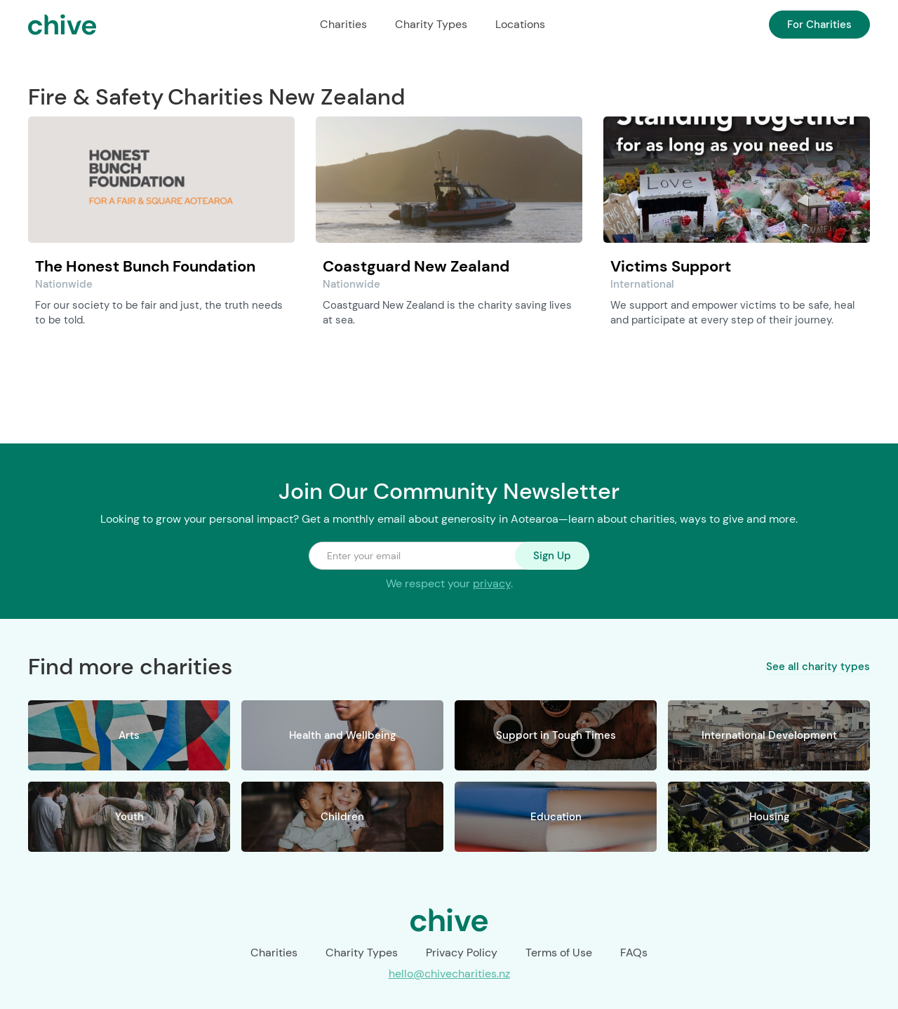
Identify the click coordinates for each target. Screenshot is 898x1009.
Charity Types (431, 24)
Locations (520, 24)
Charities (343, 24)
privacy (492, 583)
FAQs (634, 952)
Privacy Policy (461, 952)
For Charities (819, 25)
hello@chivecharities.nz (449, 973)
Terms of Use (558, 952)
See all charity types (818, 666)
